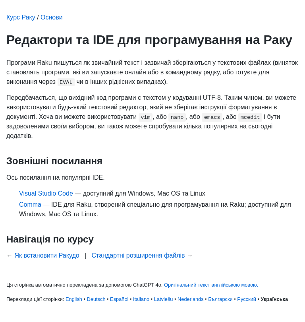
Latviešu (163, 299)
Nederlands (190, 299)
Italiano (141, 299)
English (74, 299)
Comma (30, 204)
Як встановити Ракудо (46, 255)
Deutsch (96, 299)
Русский (246, 299)
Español (119, 299)
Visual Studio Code (46, 193)
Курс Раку (20, 17)
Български (220, 299)
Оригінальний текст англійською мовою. (211, 285)
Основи (52, 17)
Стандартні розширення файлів (138, 255)
